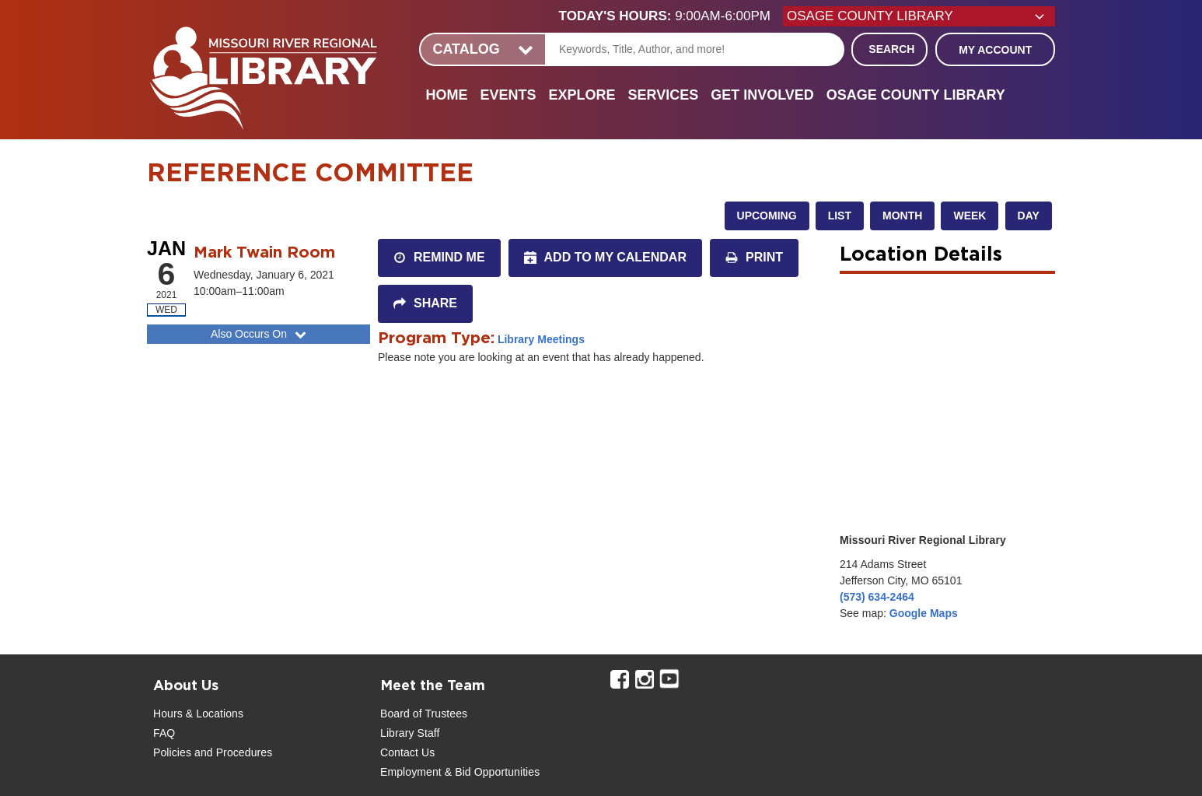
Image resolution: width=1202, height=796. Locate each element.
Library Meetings (541, 339)
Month (902, 215)
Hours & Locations (198, 713)
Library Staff (410, 733)
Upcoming (767, 215)
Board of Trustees (423, 713)
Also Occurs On (260, 334)
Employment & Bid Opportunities (460, 772)
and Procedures (231, 752)
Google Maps (923, 613)
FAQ (164, 733)
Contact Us (407, 752)
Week (969, 215)
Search (891, 49)
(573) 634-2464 (877, 597)
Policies (172, 752)
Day (1029, 215)
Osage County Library (915, 95)
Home (446, 95)
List (839, 215)
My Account (995, 50)
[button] (671, 16)
